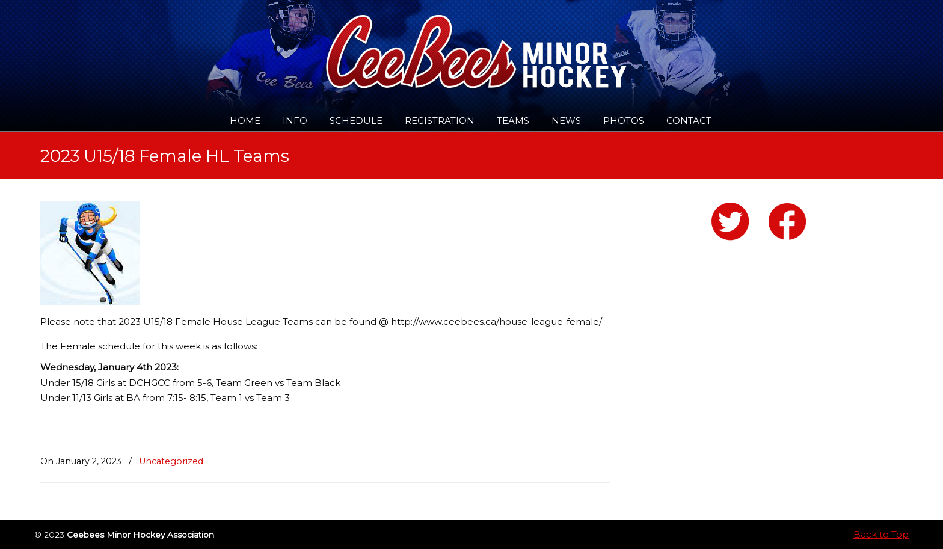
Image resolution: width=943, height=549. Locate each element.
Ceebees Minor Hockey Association (163, 43)
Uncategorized (171, 461)
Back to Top (881, 534)
